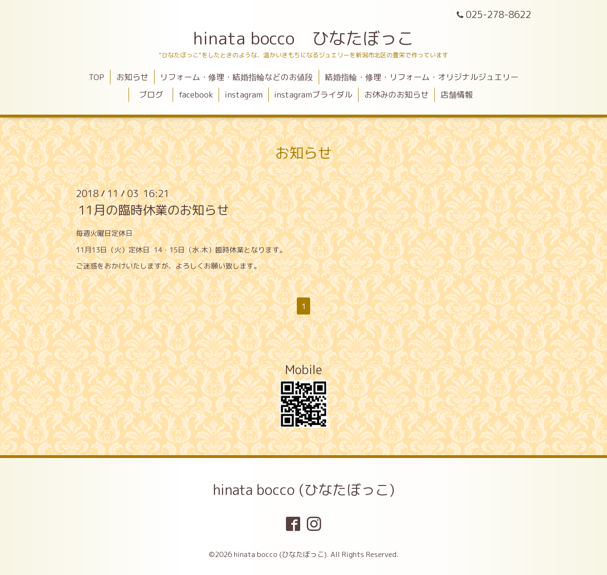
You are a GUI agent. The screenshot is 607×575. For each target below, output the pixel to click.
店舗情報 (457, 94)
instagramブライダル (313, 94)
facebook (196, 94)
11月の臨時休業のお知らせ (153, 209)
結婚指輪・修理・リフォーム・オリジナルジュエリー (421, 77)
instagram (244, 94)
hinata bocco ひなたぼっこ (303, 38)
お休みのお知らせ (396, 94)
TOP (96, 77)
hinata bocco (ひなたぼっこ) (304, 490)
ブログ (155, 94)
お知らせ (132, 77)
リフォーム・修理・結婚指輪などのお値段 (236, 77)
